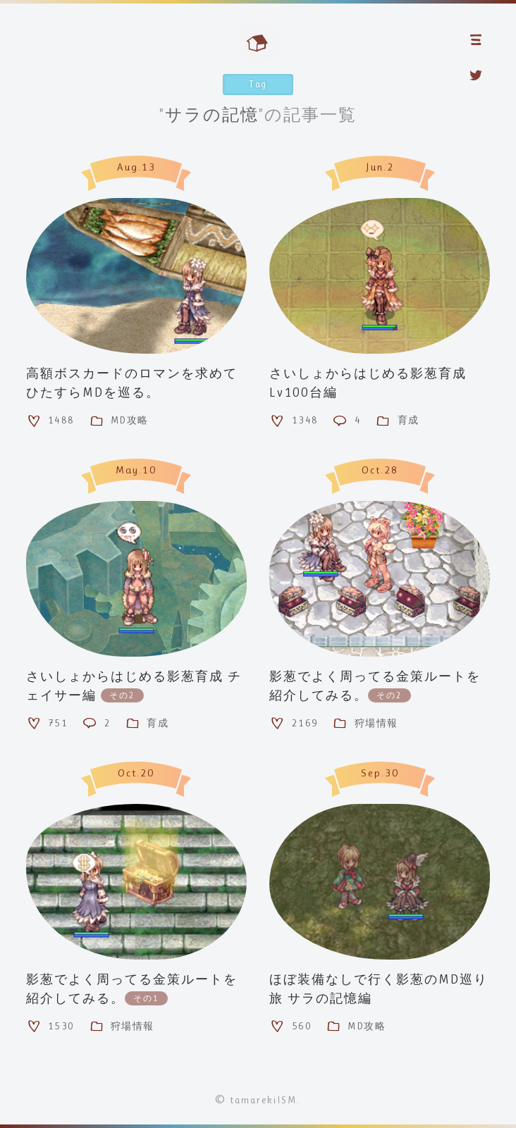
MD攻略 (119, 420)
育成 (397, 420)
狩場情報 (365, 723)
